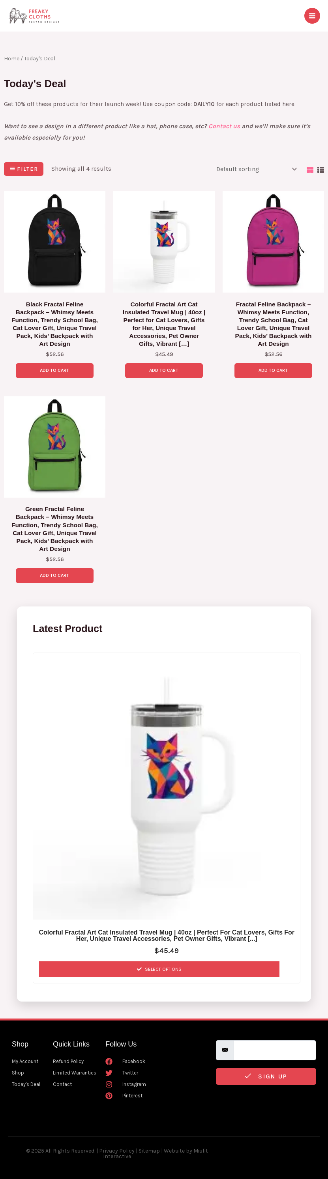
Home (11, 58)
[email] (275, 1050)
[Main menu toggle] (312, 16)
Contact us (224, 126)
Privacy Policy (117, 1150)
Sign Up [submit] (266, 1076)
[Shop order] (255, 169)
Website (174, 1150)
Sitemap (149, 1150)
